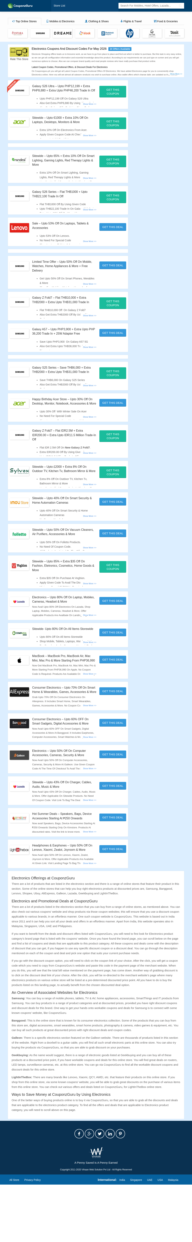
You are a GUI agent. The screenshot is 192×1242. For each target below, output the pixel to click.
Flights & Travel (131, 21)
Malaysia (173, 1237)
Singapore (136, 1237)
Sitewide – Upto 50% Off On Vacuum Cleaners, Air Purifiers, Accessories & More (60, 561)
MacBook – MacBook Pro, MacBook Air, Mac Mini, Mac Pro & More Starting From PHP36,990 (62, 696)
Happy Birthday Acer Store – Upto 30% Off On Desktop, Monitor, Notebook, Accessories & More (64, 421)
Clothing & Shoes (97, 21)
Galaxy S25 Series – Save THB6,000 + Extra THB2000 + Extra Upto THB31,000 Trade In (62, 385)
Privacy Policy (32, 1237)
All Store (14, 1237)
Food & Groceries (166, 21)
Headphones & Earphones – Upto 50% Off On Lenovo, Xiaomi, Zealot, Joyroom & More (64, 902)
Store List (58, 5)
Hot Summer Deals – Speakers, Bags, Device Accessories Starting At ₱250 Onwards (60, 866)
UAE (149, 1237)
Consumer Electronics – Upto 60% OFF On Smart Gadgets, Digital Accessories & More (63, 767)
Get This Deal (112, 231)
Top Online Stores (24, 21)
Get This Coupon (112, 92)
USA (160, 1237)
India (122, 1237)
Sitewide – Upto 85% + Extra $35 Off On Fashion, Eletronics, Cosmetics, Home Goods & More (62, 596)
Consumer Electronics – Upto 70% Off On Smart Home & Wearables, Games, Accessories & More (63, 731)
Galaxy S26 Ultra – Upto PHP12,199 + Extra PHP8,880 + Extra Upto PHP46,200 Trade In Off (63, 91)
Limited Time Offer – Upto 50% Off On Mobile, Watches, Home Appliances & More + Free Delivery (60, 271)
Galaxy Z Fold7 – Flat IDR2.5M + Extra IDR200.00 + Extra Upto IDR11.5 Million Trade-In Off (62, 457)
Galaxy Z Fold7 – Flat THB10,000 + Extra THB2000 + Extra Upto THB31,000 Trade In (63, 307)
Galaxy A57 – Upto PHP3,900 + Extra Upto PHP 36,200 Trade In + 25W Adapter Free (63, 342)
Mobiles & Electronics (60, 21)
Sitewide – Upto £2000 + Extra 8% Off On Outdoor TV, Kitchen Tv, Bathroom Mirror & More (64, 493)
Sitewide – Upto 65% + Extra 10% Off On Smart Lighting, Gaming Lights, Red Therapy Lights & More (63, 165)
